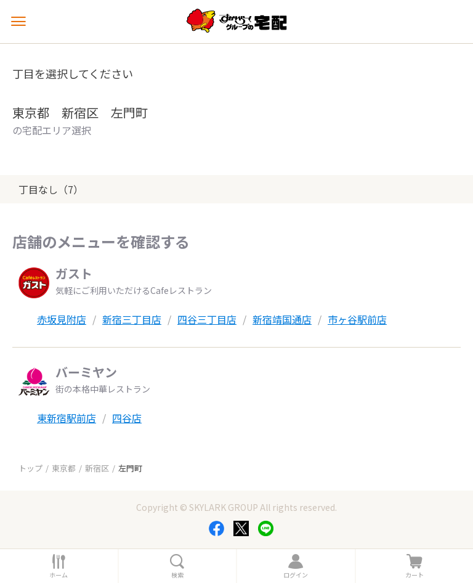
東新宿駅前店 (66, 417)
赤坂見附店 (61, 319)
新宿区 (97, 468)
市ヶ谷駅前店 (357, 319)
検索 (177, 575)
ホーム (58, 575)
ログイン (295, 575)
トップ (30, 468)
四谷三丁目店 (206, 319)
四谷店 (127, 417)
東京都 (64, 468)
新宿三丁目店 (131, 319)
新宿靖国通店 (282, 319)
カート (414, 575)
